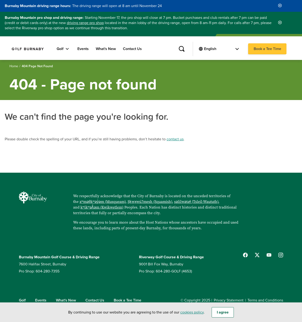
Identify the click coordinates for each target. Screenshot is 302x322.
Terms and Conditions (265, 300)
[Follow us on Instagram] (280, 255)
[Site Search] (181, 49)
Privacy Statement (228, 300)
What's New (106, 48)
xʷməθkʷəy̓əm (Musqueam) (103, 201)
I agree (223, 314)
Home (13, 66)
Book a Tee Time (267, 48)
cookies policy (192, 314)
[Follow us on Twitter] (257, 255)
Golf (60, 48)
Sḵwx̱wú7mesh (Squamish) (150, 201)
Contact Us (132, 48)
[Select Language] (221, 49)
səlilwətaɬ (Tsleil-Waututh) (196, 201)
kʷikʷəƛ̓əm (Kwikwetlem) (101, 207)
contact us (175, 139)
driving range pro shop (85, 23)
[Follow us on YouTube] (269, 255)
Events (83, 48)
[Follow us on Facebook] (245, 255)
